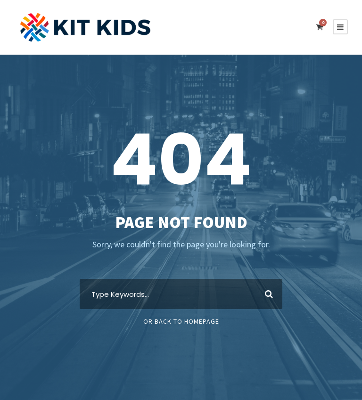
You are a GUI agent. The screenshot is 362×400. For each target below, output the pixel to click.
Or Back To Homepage (181, 321)
